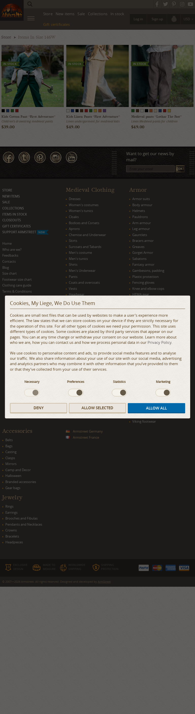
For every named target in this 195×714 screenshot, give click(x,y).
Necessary (31, 382)
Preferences (75, 382)
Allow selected (97, 407)
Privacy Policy (159, 342)
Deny (39, 407)
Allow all (156, 408)
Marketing (163, 382)
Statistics (119, 382)
